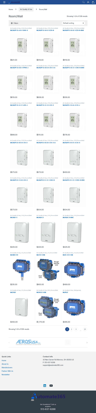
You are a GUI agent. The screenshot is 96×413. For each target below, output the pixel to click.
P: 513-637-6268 (49, 362)
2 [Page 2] (71, 329)
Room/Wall (28, 28)
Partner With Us (7, 371)
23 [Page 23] (85, 329)
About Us (5, 364)
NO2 (49, 290)
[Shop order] (73, 23)
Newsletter (6, 375)
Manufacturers (7, 367)
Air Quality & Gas (26, 9)
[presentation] (86, 342)
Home (11, 9)
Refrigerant (77, 290)
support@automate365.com (53, 365)
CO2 (22, 28)
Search (83, 2)
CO (22, 253)
